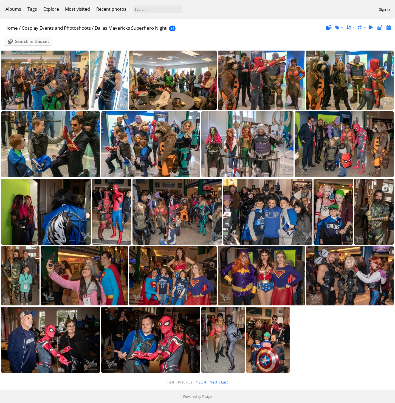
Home (11, 28)
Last (224, 382)
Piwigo (207, 396)
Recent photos (111, 9)
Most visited (77, 9)
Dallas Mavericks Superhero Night (131, 28)
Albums (13, 9)
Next (214, 382)
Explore (51, 9)
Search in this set (32, 41)
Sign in (384, 9)
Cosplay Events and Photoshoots (56, 28)
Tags (32, 9)
